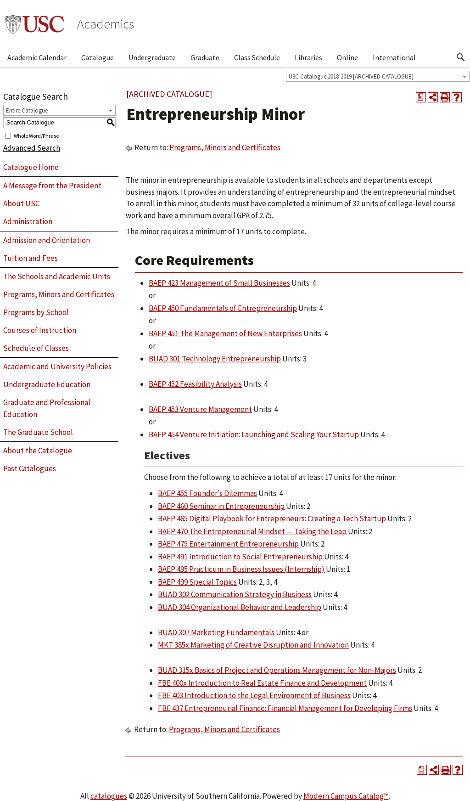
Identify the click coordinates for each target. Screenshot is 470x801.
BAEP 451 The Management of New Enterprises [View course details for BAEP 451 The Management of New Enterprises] (225, 333)
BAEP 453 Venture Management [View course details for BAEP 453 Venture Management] (200, 409)
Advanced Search (31, 148)
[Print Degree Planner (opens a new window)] (421, 97)
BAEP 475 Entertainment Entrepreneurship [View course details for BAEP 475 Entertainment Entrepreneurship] (228, 544)
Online (347, 57)
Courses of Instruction (39, 330)
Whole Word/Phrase (36, 135)
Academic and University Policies (57, 366)
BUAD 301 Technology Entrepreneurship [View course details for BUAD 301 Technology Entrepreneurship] (215, 359)
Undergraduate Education (46, 384)
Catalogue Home (31, 167)
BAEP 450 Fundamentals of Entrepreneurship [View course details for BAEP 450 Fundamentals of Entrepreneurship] (223, 308)
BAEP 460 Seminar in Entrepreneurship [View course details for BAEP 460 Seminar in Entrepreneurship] (221, 506)
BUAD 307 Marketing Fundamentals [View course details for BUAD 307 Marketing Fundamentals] (216, 632)
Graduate (204, 57)
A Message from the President (52, 186)
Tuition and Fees (30, 258)
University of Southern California (35, 24)
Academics (105, 24)
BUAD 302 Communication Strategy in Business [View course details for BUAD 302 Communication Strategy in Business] (235, 594)
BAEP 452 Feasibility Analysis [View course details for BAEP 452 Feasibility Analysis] (195, 384)
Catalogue (97, 57)
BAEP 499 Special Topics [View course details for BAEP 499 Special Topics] (197, 582)
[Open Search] (461, 57)
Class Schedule (257, 57)
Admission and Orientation (46, 240)
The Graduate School (38, 432)
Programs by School (36, 312)
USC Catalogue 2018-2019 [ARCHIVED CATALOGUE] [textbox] (351, 76)
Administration (27, 221)
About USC (21, 203)
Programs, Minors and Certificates (58, 294)
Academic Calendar (37, 57)
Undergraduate (152, 57)
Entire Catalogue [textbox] (27, 110)
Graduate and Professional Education (46, 408)
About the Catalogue (37, 451)
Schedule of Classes (36, 348)
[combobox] (378, 76)
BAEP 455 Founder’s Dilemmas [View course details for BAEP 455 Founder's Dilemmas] (207, 493)
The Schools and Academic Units (56, 276)
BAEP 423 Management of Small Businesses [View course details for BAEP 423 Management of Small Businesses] (219, 283)
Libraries (308, 57)
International (394, 57)
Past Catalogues (29, 468)
